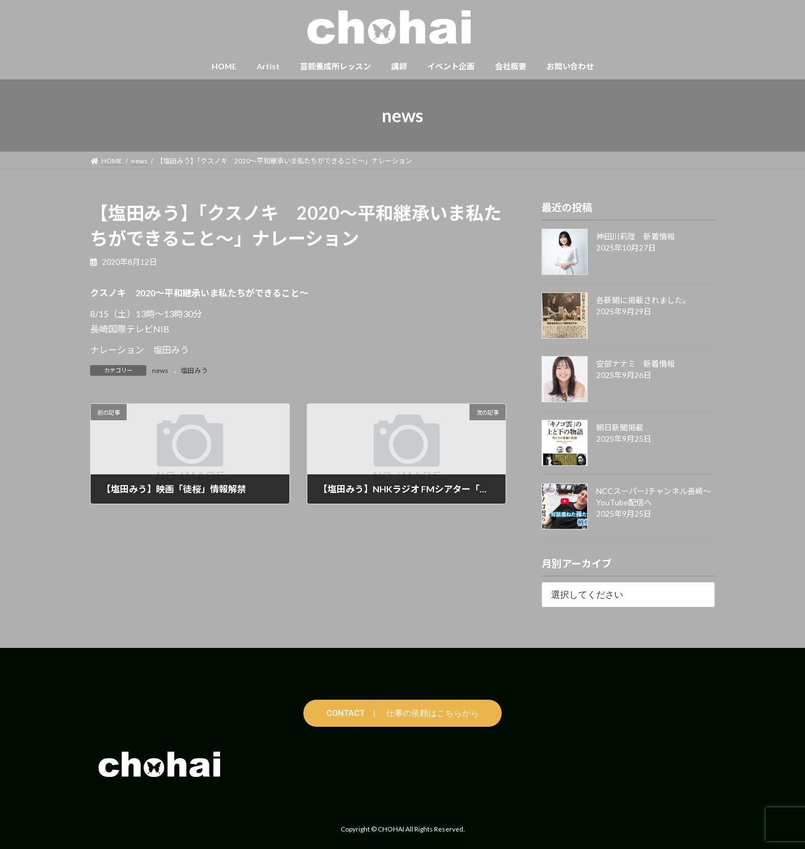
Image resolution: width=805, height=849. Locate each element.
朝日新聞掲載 (619, 427)
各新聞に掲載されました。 (643, 300)
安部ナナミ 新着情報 (635, 363)
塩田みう (194, 370)
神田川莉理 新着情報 (635, 236)
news (160, 370)
